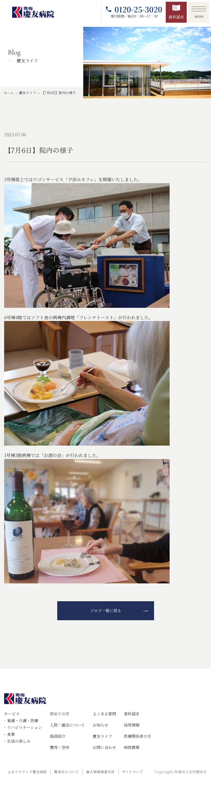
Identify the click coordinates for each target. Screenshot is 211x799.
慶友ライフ (27, 92)
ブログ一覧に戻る (105, 610)
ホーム (9, 92)
